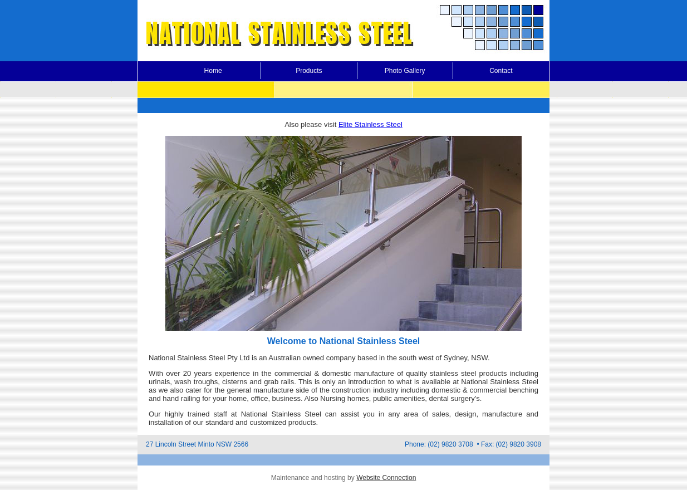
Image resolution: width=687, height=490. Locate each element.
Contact (500, 71)
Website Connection (386, 478)
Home (213, 71)
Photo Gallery (405, 71)
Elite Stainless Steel (370, 124)
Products (309, 71)
